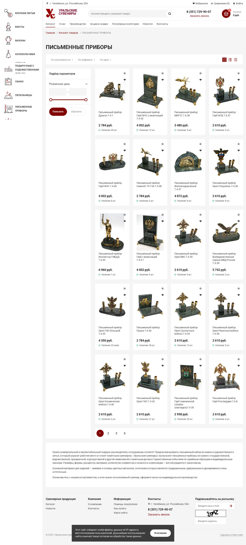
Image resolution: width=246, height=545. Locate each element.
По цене (104, 59)
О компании (94, 504)
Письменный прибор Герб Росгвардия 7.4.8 (225, 400)
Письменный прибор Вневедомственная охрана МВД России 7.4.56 (224, 258)
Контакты (162, 24)
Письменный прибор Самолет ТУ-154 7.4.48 (149, 184)
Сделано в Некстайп (231, 535)
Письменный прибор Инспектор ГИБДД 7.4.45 (110, 256)
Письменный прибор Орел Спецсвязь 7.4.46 (225, 184)
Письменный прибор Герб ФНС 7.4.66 (110, 184)
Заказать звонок (199, 16)
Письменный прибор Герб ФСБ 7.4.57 (224, 114)
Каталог (50, 24)
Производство (78, 24)
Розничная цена (59, 84)
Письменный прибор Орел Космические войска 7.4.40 (110, 401)
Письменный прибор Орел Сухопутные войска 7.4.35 (186, 330)
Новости (148, 24)
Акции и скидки (99, 24)
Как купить (120, 508)
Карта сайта (120, 512)
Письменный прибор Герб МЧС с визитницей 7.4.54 (149, 115)
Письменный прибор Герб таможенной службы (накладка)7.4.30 (186, 403)
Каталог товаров (68, 32)
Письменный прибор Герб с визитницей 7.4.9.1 (148, 256)
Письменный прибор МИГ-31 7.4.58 (186, 114)
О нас (62, 24)
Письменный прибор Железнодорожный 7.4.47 (186, 186)
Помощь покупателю (125, 504)
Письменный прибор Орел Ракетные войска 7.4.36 (225, 330)
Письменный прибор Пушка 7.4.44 (148, 329)
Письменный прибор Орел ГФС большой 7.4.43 (110, 330)
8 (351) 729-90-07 (199, 11)
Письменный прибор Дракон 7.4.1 (110, 114)
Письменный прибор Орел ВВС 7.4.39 (186, 255)
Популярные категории (125, 24)
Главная (50, 32)
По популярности (60, 59)
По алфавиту (85, 59)
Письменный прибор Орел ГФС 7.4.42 (148, 400)
